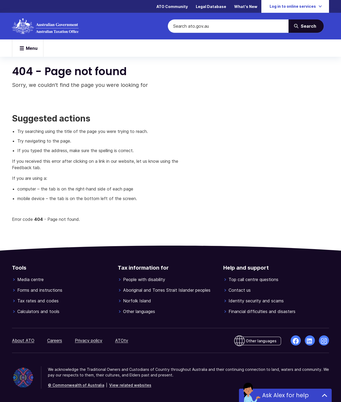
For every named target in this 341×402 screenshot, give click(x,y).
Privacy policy (88, 340)
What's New (245, 6)
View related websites (130, 385)
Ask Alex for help (285, 395)
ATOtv (121, 340)
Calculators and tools (38, 311)
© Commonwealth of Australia (76, 385)
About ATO (23, 340)
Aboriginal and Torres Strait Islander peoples (166, 290)
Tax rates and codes (38, 300)
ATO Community (172, 6)
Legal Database (211, 6)
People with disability (144, 279)
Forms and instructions (39, 290)
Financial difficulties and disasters (262, 311)
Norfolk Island (137, 300)
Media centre (30, 279)
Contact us (240, 290)
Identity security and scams (256, 300)
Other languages (139, 311)
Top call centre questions (253, 279)
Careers (54, 340)
